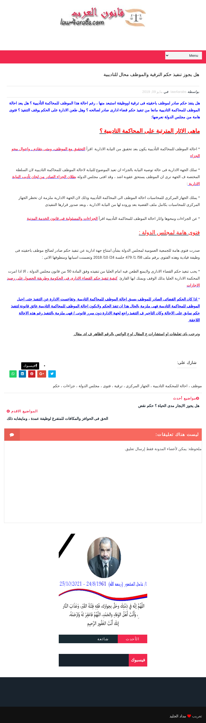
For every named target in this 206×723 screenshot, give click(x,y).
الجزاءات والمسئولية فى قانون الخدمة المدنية (62, 219)
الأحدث (132, 636)
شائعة (103, 636)
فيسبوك (30, 363)
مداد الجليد (178, 713)
